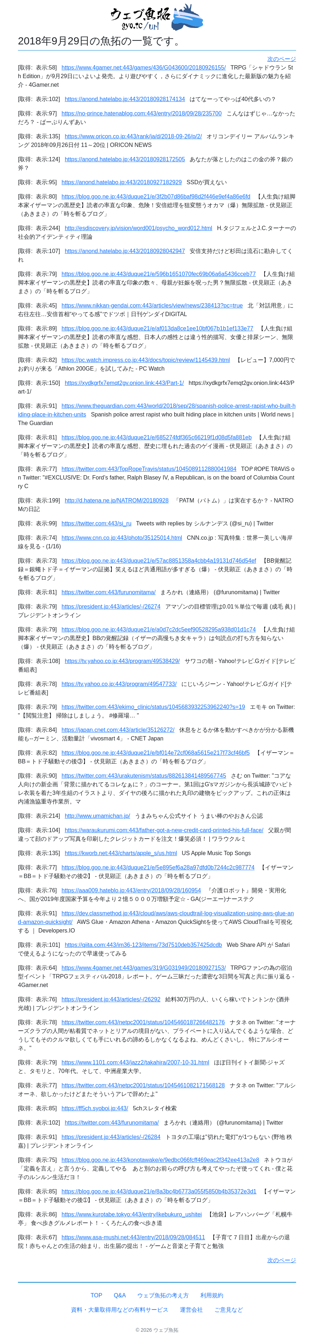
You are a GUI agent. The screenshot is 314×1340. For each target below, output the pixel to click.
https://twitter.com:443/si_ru (97, 523)
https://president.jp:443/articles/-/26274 (111, 607)
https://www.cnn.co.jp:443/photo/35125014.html (122, 538)
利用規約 (211, 1295)
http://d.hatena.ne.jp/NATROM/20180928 (117, 500)
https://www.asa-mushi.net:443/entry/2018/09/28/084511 (133, 1237)
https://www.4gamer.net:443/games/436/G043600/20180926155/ (144, 68)
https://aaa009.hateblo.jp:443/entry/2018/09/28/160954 (131, 890)
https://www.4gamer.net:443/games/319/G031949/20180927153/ (144, 968)
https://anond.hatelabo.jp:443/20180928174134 (125, 99)
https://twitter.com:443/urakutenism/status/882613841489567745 (144, 776)
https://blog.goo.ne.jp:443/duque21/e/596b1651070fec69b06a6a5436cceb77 (159, 274)
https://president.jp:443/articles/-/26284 (111, 1137)
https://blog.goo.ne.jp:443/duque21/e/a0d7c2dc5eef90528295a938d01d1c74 (159, 629)
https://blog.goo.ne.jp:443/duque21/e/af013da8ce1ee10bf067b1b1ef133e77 (157, 328)
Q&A (120, 1295)
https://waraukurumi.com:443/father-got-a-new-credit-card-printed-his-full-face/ (164, 830)
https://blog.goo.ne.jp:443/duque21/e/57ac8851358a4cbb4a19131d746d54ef (159, 561)
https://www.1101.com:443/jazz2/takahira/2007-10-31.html (135, 1062)
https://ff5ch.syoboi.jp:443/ (95, 1108)
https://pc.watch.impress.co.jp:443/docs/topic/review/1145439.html (146, 360)
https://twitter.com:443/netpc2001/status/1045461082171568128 (143, 1085)
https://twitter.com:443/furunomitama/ (109, 592)
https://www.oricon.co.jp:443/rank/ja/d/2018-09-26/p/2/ (133, 136)
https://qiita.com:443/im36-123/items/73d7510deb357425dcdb (143, 945)
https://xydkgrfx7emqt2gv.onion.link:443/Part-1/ (124, 383)
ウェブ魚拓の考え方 (163, 1295)
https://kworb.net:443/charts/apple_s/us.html (121, 853)
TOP (97, 1295)
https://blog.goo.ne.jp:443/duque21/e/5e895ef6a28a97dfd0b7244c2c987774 (158, 867)
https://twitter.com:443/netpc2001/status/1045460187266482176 (143, 1022)
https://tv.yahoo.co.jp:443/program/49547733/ (119, 684)
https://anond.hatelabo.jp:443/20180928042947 (125, 251)
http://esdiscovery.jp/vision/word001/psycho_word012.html (138, 228)
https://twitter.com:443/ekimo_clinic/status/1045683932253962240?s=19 (153, 707)
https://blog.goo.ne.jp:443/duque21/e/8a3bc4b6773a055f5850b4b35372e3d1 (159, 1191)
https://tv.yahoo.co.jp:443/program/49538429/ (122, 661)
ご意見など (228, 1310)
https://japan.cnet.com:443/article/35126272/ (118, 730)
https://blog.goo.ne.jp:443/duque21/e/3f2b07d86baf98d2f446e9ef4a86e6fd (156, 197)
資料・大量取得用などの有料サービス (119, 1310)
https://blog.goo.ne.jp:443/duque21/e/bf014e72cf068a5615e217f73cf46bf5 (156, 753)
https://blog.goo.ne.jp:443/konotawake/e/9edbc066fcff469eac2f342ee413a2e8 (160, 1160)
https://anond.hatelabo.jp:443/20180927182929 (122, 182)
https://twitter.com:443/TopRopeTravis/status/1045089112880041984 (149, 469)
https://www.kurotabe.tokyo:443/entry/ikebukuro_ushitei (132, 1214)
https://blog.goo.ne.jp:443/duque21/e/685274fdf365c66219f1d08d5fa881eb (157, 437)
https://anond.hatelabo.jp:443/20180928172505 (125, 159)
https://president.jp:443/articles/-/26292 (111, 999)
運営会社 (191, 1310)
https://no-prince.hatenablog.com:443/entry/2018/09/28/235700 (142, 113)
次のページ (281, 59)
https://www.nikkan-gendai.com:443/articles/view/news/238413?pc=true (152, 305)
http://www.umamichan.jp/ (97, 816)
